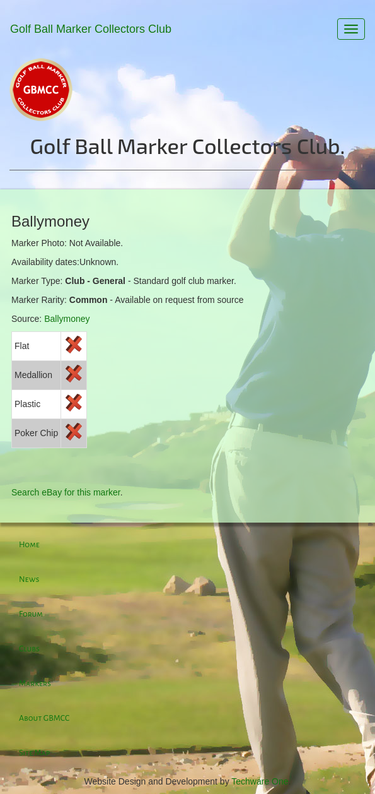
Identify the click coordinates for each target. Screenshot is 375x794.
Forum (31, 614)
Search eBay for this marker (65, 492)
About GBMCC (44, 718)
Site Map (34, 753)
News (29, 579)
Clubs (29, 648)
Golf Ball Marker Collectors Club (90, 29)
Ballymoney (66, 319)
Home (29, 544)
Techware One (259, 781)
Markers (35, 683)
